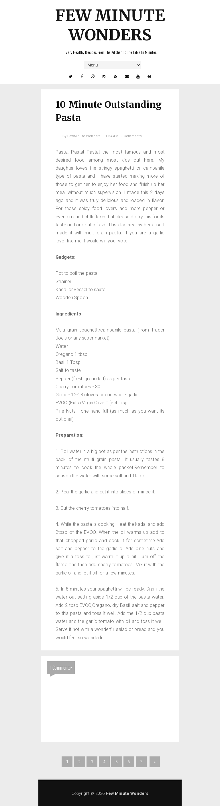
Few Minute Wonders (110, 25)
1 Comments (131, 136)
